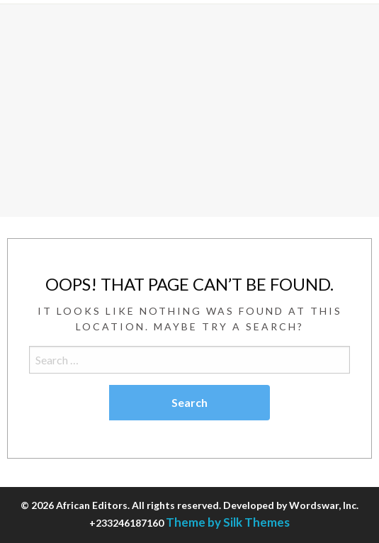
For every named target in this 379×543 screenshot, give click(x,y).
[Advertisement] (189, 110)
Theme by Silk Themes (228, 522)
